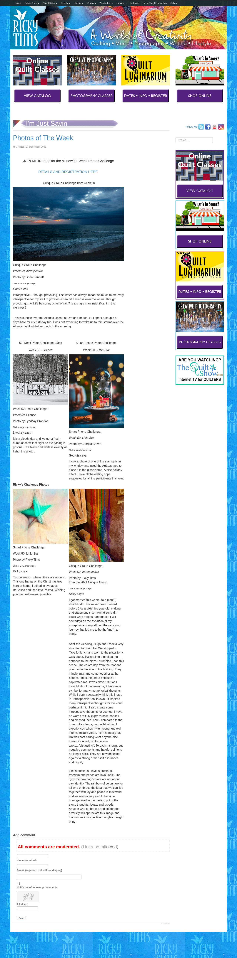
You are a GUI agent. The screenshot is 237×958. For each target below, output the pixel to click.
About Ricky (50, 3)
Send (21, 918)
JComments (165, 923)
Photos (78, 3)
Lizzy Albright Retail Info (155, 3)
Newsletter (106, 3)
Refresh (23, 904)
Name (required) (26, 860)
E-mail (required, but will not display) (39, 870)
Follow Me (192, 126)
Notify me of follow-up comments (37, 887)
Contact (122, 3)
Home (18, 3)
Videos (91, 3)
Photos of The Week (43, 138)
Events (65, 3)
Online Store (31, 3)
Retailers (135, 3)
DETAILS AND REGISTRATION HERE (68, 172)
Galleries (174, 3)
